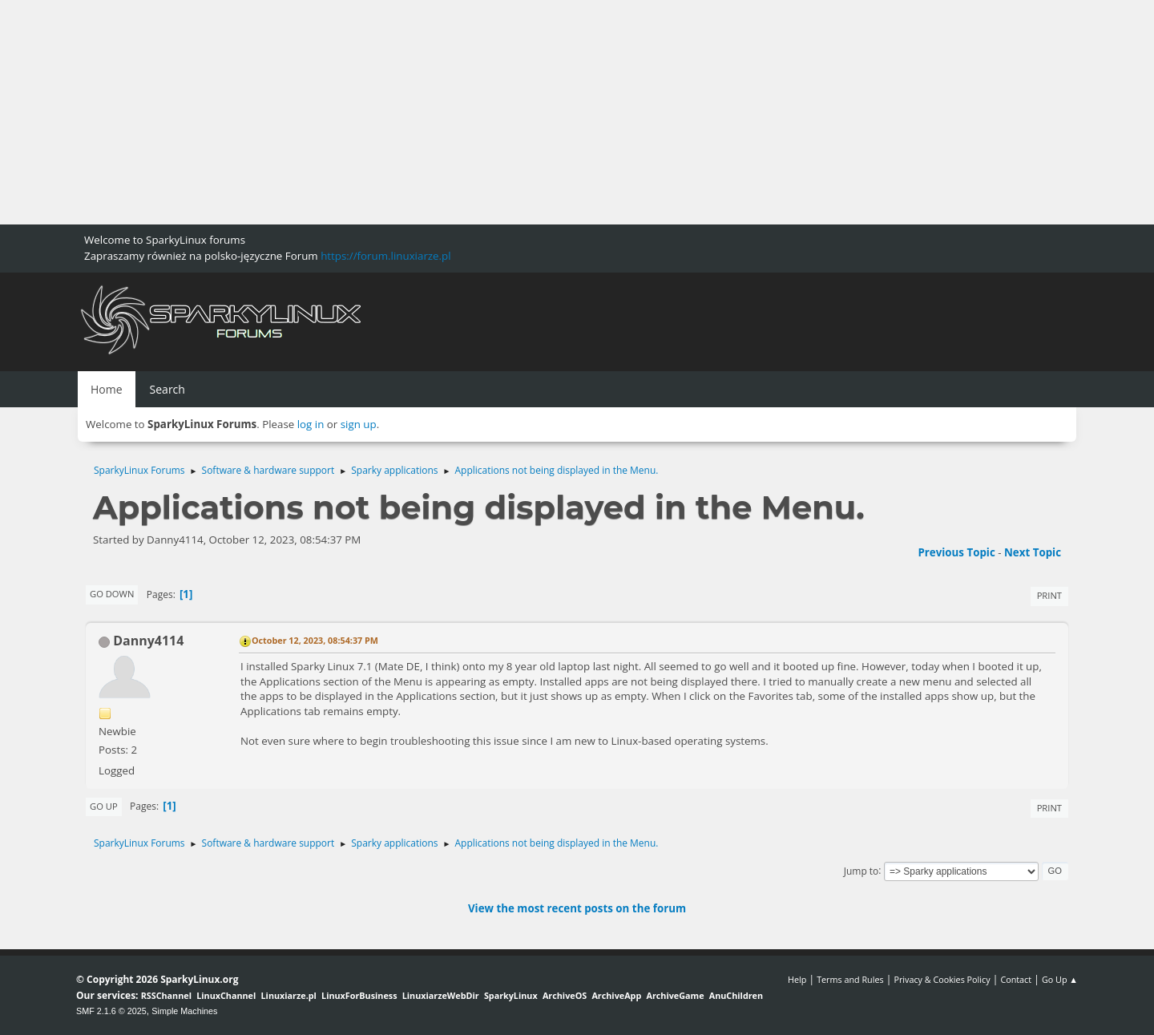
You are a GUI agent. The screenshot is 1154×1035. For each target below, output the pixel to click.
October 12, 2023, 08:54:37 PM (315, 640)
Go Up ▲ (1060, 979)
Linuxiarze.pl (289, 995)
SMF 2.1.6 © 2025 (111, 1011)
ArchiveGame (675, 995)
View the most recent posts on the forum (577, 908)
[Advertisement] (481, 112)
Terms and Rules (850, 979)
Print (1049, 595)
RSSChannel (166, 995)
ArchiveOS (565, 995)
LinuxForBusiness (359, 995)
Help (797, 979)
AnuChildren (736, 995)
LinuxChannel (226, 995)
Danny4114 (148, 640)
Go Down (112, 594)
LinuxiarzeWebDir (440, 995)
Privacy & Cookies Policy (942, 979)
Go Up (104, 806)
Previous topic (956, 552)
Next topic (1032, 552)
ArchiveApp (616, 995)
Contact (1015, 979)
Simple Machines (184, 1011)
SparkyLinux (511, 995)
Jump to (861, 870)
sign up (359, 424)
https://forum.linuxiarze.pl (385, 256)
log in (311, 424)
